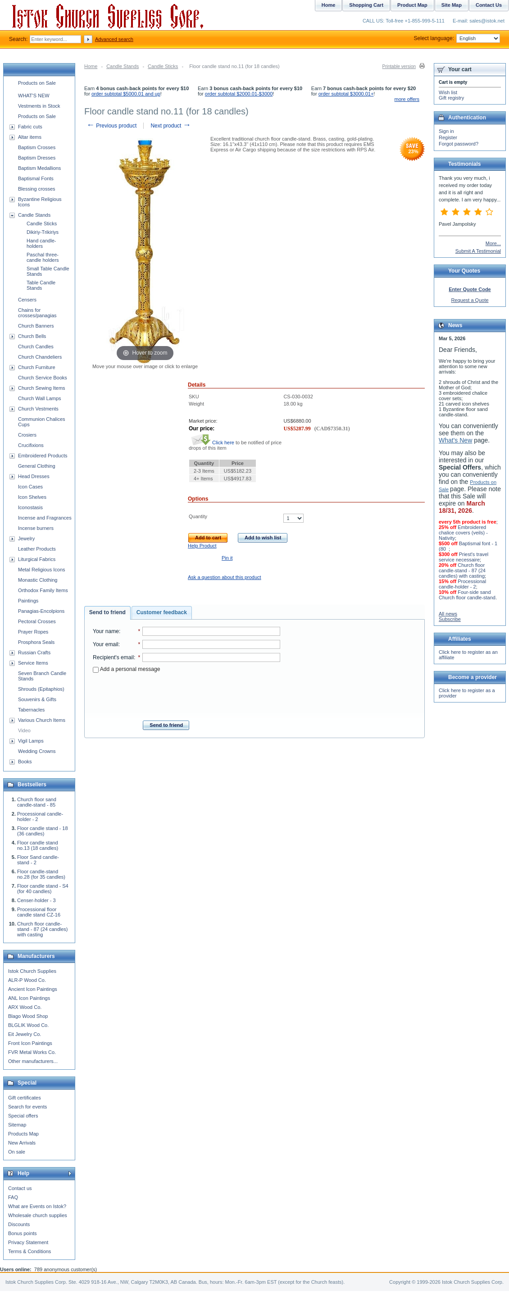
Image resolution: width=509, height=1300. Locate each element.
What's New (455, 440)
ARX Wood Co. (24, 1007)
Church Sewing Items (41, 388)
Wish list (448, 92)
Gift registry (451, 97)
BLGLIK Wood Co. (28, 1025)
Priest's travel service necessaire (463, 557)
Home (90, 66)
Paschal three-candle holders (43, 257)
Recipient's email (113, 657)
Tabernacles (31, 709)
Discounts (19, 1224)
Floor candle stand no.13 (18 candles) (37, 845)
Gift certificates (24, 1097)
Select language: (457, 38)
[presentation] (186, 694)
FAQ (13, 1197)
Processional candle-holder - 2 (462, 584)
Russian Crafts (34, 652)
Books (25, 761)
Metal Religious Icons (41, 569)
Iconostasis (30, 507)
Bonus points (22, 1233)
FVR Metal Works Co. (32, 1052)
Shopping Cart (366, 5)
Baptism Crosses (36, 147)
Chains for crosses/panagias (37, 312)
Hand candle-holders (41, 243)
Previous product (111, 126)
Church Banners (36, 325)
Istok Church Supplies (32, 971)
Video (24, 730)
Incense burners (36, 528)
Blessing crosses (36, 189)
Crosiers (27, 435)
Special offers (23, 1115)
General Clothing (36, 466)
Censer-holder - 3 (36, 900)
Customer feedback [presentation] (161, 612)
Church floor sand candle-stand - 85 (36, 802)
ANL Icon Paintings (29, 998)
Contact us (20, 1188)
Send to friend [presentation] (107, 612)
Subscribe (450, 619)
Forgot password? (458, 143)
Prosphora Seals (36, 642)
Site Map (451, 5)
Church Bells (32, 336)
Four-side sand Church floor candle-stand (467, 594)
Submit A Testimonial (478, 251)
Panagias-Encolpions (41, 611)
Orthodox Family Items (43, 590)
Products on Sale (37, 83)
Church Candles (36, 346)
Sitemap (17, 1124)
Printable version (399, 66)
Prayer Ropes (33, 631)
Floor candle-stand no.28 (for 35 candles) (41, 874)
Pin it (227, 558)
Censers (27, 299)
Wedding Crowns (37, 751)
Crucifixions (31, 445)
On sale (16, 1151)
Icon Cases (30, 486)
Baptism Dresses (36, 157)
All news (448, 613)
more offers (407, 99)
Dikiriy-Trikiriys (43, 232)
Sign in (446, 131)
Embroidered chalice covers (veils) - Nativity (463, 533)
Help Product (202, 545)
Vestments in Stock (39, 106)
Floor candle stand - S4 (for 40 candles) (42, 888)
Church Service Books (42, 377)
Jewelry (26, 538)
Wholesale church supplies (37, 1215)
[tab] (107, 613)
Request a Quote (469, 300)
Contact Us (489, 5)
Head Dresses (34, 476)
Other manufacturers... (33, 1061)
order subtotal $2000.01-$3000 (239, 93)
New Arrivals (22, 1142)
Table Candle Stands (41, 285)
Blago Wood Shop (28, 1016)
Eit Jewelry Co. (24, 1034)
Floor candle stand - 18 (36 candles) (42, 831)
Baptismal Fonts (36, 178)
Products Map (23, 1133)
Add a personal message (126, 669)
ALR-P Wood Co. (27, 980)
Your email (105, 644)
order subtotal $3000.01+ (346, 93)
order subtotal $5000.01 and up (125, 93)
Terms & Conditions (29, 1251)
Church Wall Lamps (39, 398)
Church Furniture (36, 367)
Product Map (412, 5)
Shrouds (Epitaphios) (41, 689)
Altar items (29, 137)
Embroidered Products (42, 455)
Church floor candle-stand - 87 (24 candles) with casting (42, 929)
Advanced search (114, 39)
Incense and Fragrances (45, 517)
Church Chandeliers (40, 357)
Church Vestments (38, 408)
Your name (106, 631)
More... (493, 243)
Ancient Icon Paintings (32, 989)
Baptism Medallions (39, 168)
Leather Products (37, 549)
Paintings (28, 600)
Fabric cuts (30, 126)
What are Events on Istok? (37, 1206)
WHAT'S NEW (34, 95)
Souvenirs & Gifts (37, 699)
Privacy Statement (28, 1242)
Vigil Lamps (31, 741)
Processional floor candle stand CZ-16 (38, 912)
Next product (170, 126)
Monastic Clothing (37, 580)
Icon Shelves (32, 497)
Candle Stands (122, 66)
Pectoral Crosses (37, 621)
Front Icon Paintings (30, 1043)
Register (448, 137)
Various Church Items (41, 720)
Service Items (33, 663)
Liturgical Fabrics (36, 559)
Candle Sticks (163, 66)
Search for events (27, 1106)
